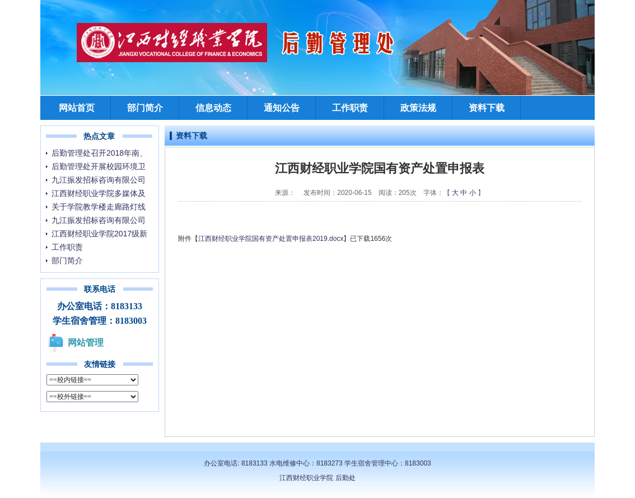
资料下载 (487, 108)
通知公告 (282, 108)
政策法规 (418, 108)
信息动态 (213, 108)
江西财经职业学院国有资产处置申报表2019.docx (270, 239)
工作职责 (350, 108)
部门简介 (145, 108)
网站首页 (77, 108)
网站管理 (86, 342)
